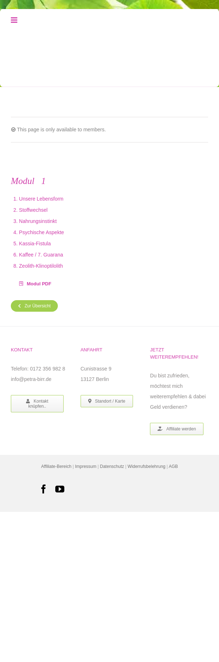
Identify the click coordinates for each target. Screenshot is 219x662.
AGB (173, 466)
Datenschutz (112, 466)
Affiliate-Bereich (56, 466)
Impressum (85, 466)
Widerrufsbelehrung (147, 466)
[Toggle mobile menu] (14, 20)
